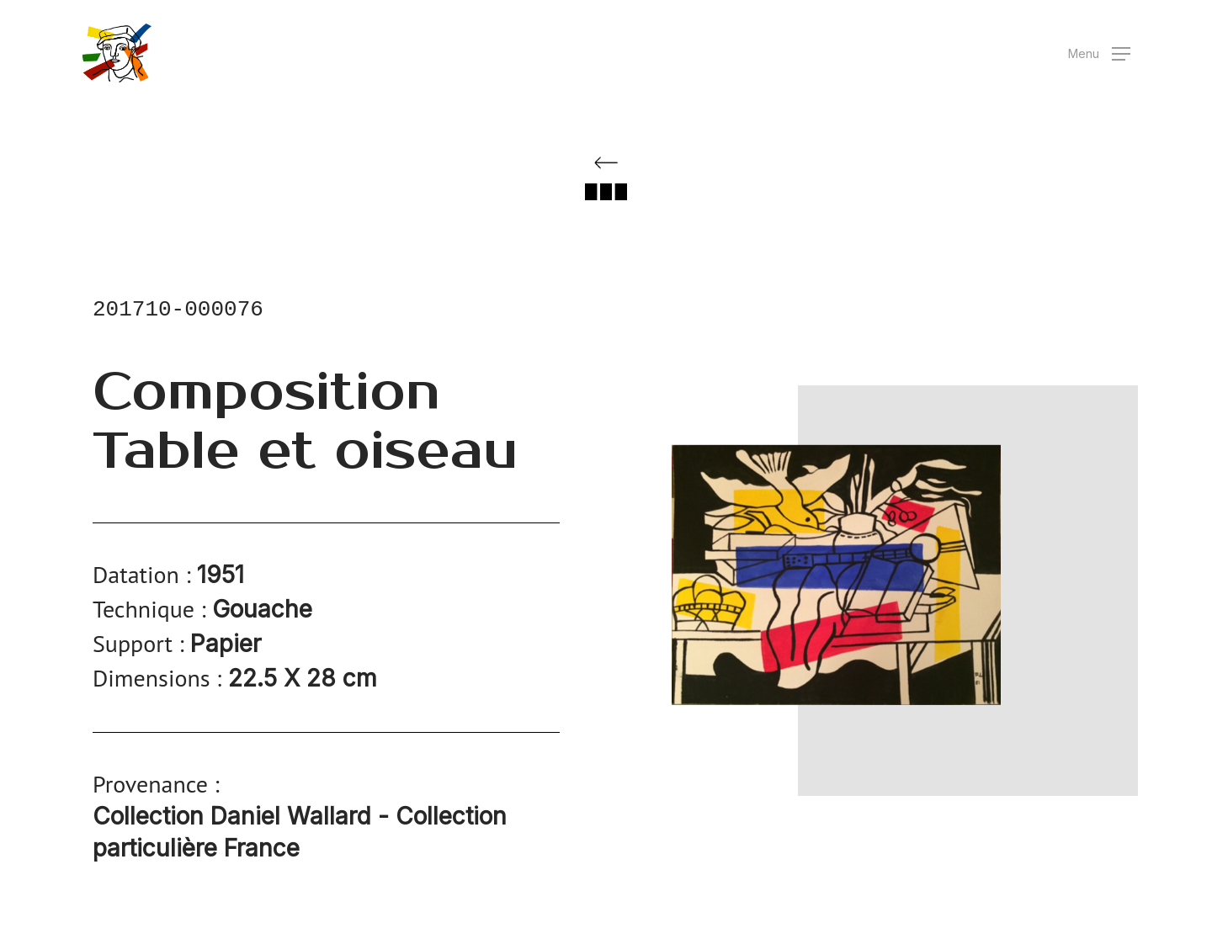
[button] (1099, 53)
